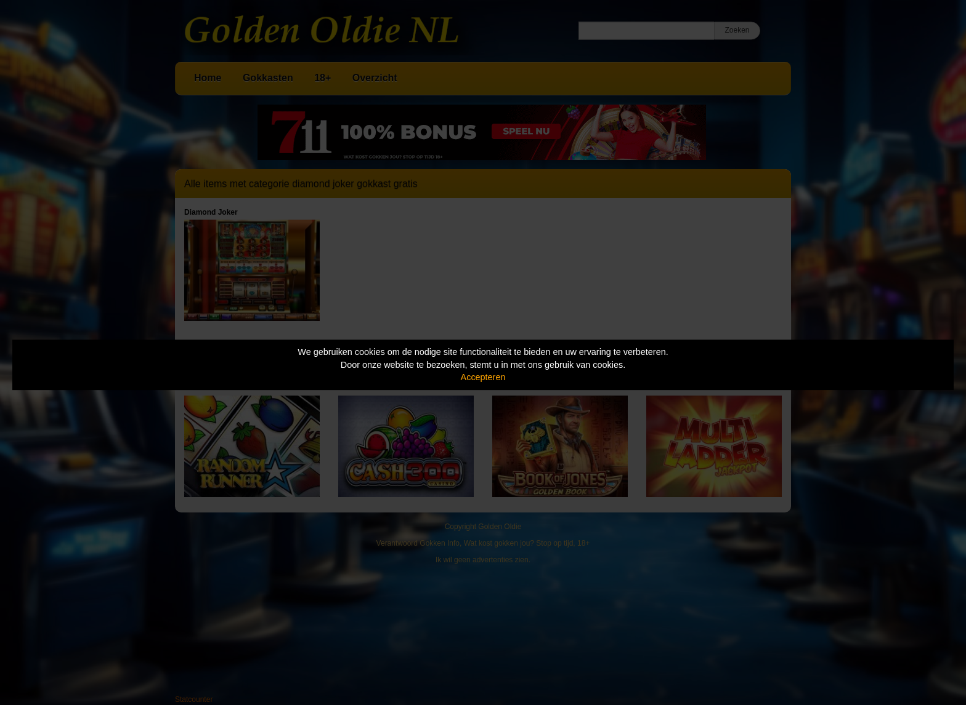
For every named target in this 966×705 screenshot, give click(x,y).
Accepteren (483, 377)
